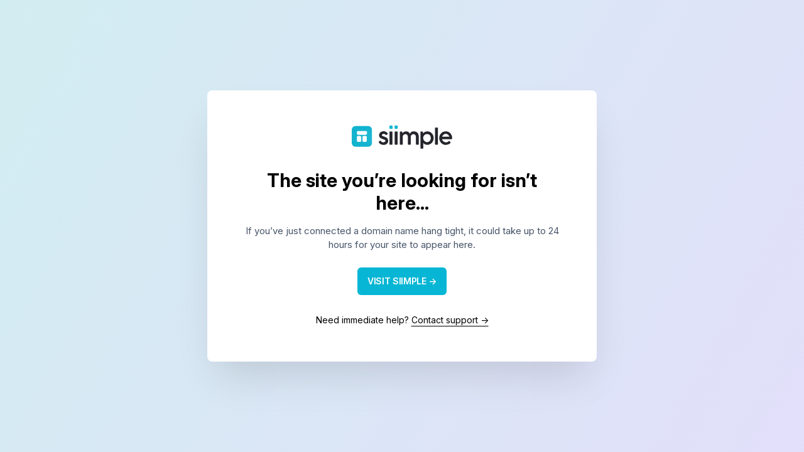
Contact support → (450, 320)
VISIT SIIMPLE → (402, 281)
